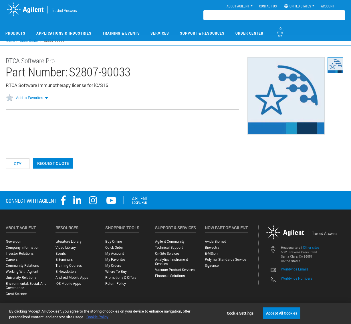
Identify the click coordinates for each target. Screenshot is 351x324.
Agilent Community (170, 241)
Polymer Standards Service (225, 259)
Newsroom (14, 241)
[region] (175, 313)
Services (159, 33)
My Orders (113, 265)
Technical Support (169, 247)
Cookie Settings (240, 312)
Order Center (249, 33)
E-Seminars (64, 259)
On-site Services (167, 253)
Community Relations (22, 265)
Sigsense (212, 265)
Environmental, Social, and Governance (26, 285)
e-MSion (211, 253)
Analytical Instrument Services (171, 261)
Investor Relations (19, 253)
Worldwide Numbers (296, 278)
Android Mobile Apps (71, 277)
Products (15, 33)
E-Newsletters (65, 271)
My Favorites (115, 259)
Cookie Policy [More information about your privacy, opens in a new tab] (97, 316)
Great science (16, 294)
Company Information (22, 247)
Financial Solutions (170, 276)
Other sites (311, 247)
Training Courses (68, 265)
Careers (11, 259)
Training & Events (121, 33)
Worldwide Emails (294, 269)
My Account (114, 253)
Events (60, 253)
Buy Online (113, 241)
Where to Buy (116, 271)
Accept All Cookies (281, 312)
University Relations (21, 277)
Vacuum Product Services (175, 270)
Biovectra (212, 247)
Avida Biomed (215, 241)
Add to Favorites (29, 98)
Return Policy (115, 283)
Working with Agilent (22, 271)
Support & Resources (202, 33)
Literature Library (68, 241)
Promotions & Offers (120, 277)
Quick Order (114, 247)
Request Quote (53, 163)
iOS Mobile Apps (68, 283)
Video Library (65, 247)
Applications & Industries (64, 33)
